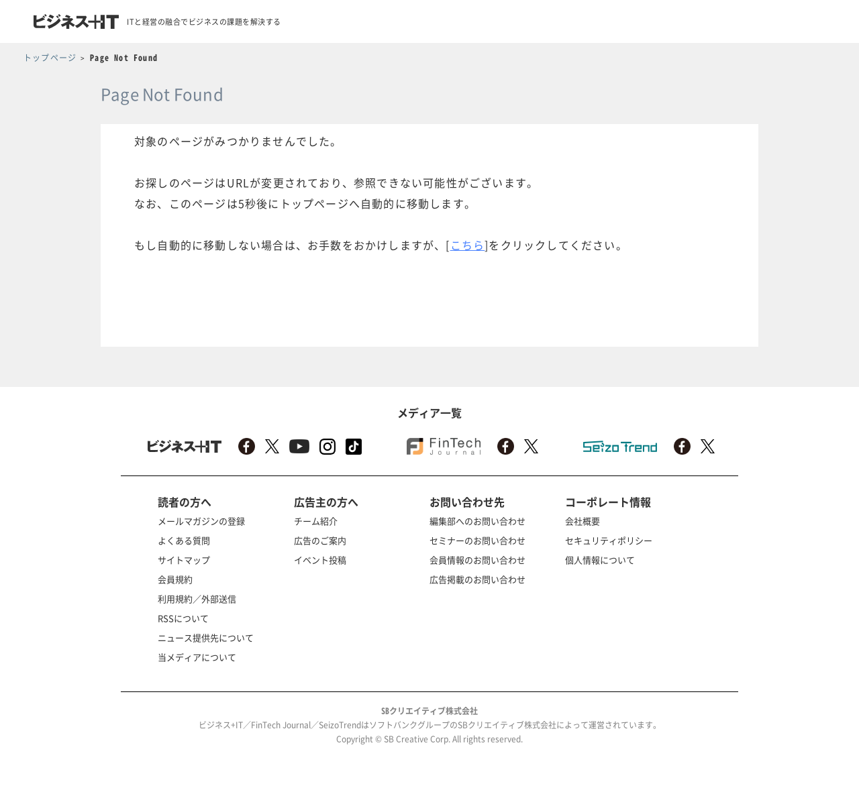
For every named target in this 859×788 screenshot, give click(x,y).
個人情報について (600, 559)
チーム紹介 (316, 520)
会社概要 (582, 520)
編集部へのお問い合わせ (477, 520)
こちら (467, 245)
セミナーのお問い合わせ (477, 540)
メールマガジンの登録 (201, 520)
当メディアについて (197, 657)
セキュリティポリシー (608, 540)
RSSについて (183, 618)
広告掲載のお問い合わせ (477, 579)
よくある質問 (184, 540)
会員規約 (175, 579)
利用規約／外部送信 (197, 598)
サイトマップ (184, 559)
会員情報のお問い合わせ (477, 559)
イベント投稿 (320, 559)
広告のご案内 (320, 540)
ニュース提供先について (206, 637)
